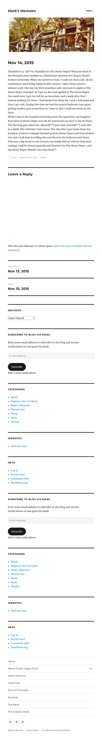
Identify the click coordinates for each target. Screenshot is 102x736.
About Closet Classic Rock (23, 668)
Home (11, 661)
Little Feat (14, 683)
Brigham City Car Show (24, 401)
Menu (89, 11)
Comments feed (20, 478)
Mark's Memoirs (22, 11)
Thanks (43, 157)
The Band (13, 704)
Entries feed (18, 474)
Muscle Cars (18, 409)
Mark (14, 157)
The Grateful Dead (18, 711)
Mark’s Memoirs (17, 675)
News (14, 417)
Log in (14, 470)
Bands (14, 397)
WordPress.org (19, 482)
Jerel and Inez (19, 446)
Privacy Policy (32, 730)
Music (14, 413)
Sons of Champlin (18, 690)
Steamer (13, 697)
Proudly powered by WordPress (56, 730)
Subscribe (17, 366)
